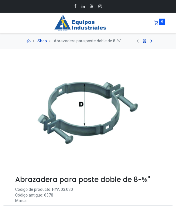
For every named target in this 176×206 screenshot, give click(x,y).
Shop (42, 41)
